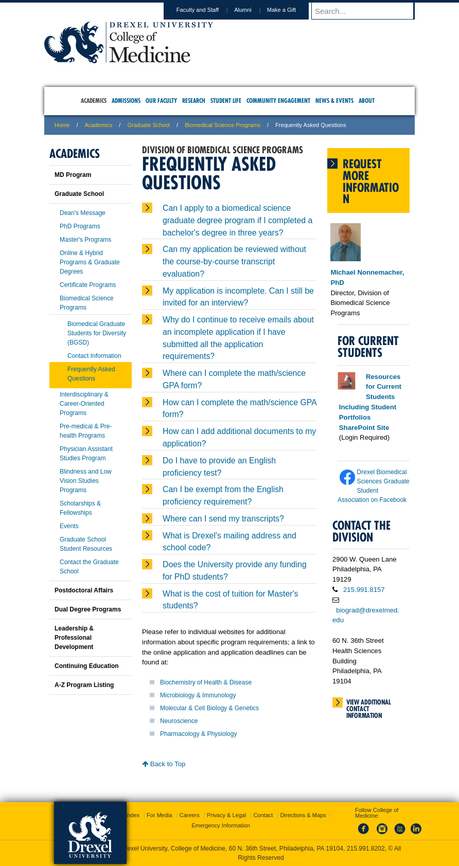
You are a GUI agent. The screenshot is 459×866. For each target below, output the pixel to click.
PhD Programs (80, 226)
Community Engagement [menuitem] (278, 100)
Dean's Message (82, 213)
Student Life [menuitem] (225, 100)
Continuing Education (87, 666)
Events (69, 526)
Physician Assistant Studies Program (86, 453)
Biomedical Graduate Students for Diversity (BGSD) (96, 333)
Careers (190, 815)
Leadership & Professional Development (74, 638)
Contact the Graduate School (89, 566)
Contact (263, 815)
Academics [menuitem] (94, 100)
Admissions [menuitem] (126, 100)
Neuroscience (179, 721)
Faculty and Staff (207, 10)
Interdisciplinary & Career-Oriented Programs (84, 404)
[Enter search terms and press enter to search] (368, 11)
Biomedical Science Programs (222, 125)
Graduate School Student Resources (86, 544)
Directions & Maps (303, 815)
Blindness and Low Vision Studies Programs (86, 481)
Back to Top (163, 764)
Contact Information (94, 355)
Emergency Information (220, 825)
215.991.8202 (366, 848)
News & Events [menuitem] (334, 100)
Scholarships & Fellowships (80, 508)
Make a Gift (291, 10)
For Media (159, 815)
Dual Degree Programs (88, 609)
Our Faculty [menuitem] (161, 100)
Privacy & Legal (226, 815)
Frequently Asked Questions (91, 374)
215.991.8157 (364, 589)
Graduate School (148, 125)
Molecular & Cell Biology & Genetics (209, 708)
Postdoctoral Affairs (84, 590)
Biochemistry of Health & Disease (206, 682)
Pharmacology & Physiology (198, 733)
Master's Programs (85, 239)
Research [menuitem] (193, 100)
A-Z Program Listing (84, 685)
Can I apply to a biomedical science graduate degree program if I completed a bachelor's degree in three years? (237, 220)
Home (62, 125)
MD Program (73, 174)
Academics (99, 125)
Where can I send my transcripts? (223, 518)
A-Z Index (127, 815)
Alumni (252, 10)
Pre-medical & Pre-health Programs (86, 431)
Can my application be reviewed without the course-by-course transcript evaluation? (234, 261)
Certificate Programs (88, 284)
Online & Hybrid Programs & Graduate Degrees (90, 262)
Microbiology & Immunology (198, 695)
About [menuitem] (367, 100)
